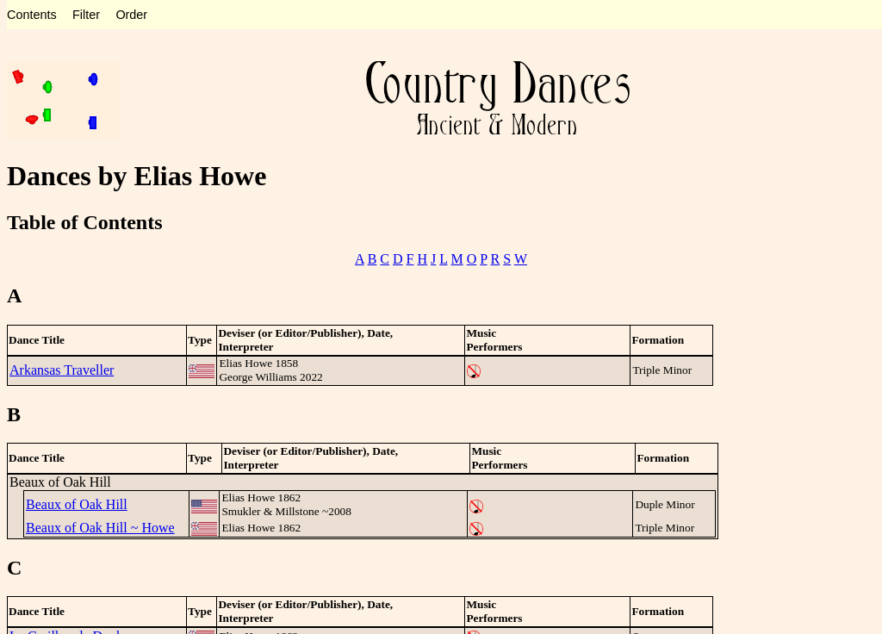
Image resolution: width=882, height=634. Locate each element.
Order (131, 15)
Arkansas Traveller (61, 370)
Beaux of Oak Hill (76, 504)
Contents (32, 15)
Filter (86, 15)
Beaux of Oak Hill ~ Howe (100, 527)
